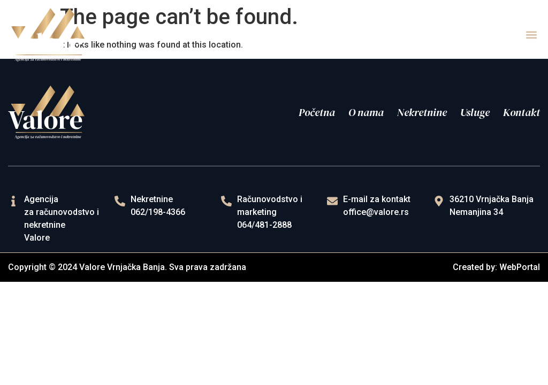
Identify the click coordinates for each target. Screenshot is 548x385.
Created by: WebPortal (496, 267)
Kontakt (521, 112)
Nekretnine (422, 112)
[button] (531, 35)
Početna (317, 112)
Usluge (475, 112)
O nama (366, 112)
